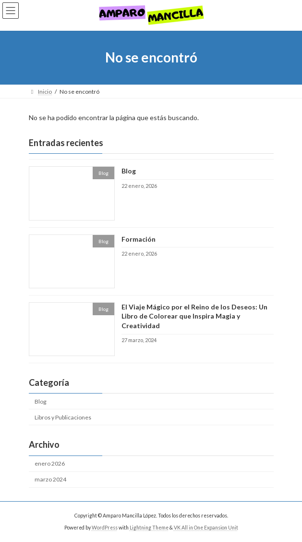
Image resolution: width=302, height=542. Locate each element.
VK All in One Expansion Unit (206, 527)
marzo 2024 (50, 479)
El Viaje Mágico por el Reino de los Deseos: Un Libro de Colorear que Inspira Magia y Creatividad (194, 316)
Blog (128, 171)
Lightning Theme (149, 527)
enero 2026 (50, 463)
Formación (138, 238)
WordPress (105, 527)
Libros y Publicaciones (63, 417)
